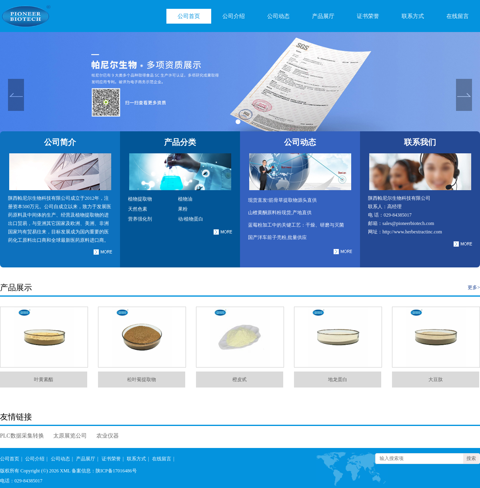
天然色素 (137, 209)
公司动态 (278, 16)
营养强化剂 (140, 219)
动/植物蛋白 (190, 219)
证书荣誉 (368, 16)
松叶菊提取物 (141, 379)
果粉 (183, 209)
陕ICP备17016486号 (116, 471)
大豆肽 (435, 379)
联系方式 (413, 16)
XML (65, 471)
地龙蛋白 (337, 379)
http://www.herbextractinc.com (412, 232)
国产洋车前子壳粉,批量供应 (277, 237)
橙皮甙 (239, 379)
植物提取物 (140, 199)
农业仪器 (107, 436)
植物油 (185, 199)
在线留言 (457, 16)
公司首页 (189, 16)
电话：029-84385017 (21, 481)
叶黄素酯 (43, 379)
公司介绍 (233, 16)
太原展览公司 (70, 436)
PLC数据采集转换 (22, 436)
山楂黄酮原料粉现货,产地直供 (280, 212)
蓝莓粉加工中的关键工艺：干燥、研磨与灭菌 (296, 225)
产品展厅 (323, 16)
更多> (474, 287)
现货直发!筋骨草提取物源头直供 (282, 200)
